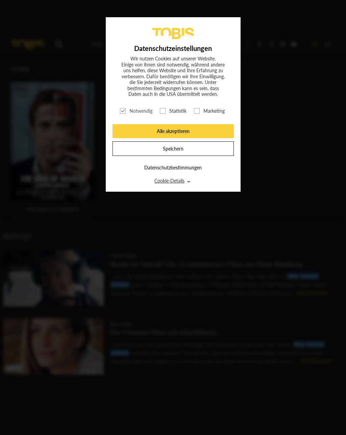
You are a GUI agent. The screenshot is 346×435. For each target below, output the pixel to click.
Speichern (173, 149)
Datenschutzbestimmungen (173, 167)
